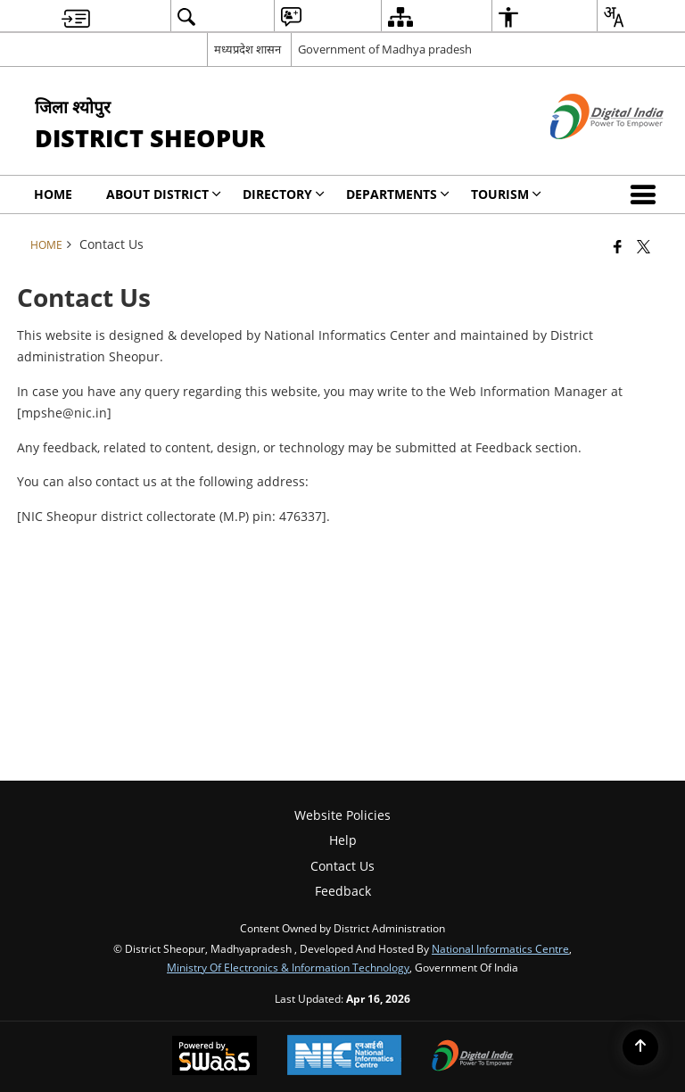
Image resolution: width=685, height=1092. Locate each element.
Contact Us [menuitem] (342, 865)
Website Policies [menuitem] (342, 815)
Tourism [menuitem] (506, 194)
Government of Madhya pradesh (385, 49)
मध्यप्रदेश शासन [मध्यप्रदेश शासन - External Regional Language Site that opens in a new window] (247, 49)
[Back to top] (640, 1047)
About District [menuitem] (163, 194)
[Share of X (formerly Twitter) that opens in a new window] (643, 246)
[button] (646, 194)
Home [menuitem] (53, 194)
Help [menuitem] (343, 839)
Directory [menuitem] (284, 194)
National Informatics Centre (500, 948)
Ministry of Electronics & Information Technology (288, 967)
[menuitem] (76, 16)
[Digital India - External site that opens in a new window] (584, 153)
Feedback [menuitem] (343, 890)
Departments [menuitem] (398, 194)
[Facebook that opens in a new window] (618, 246)
